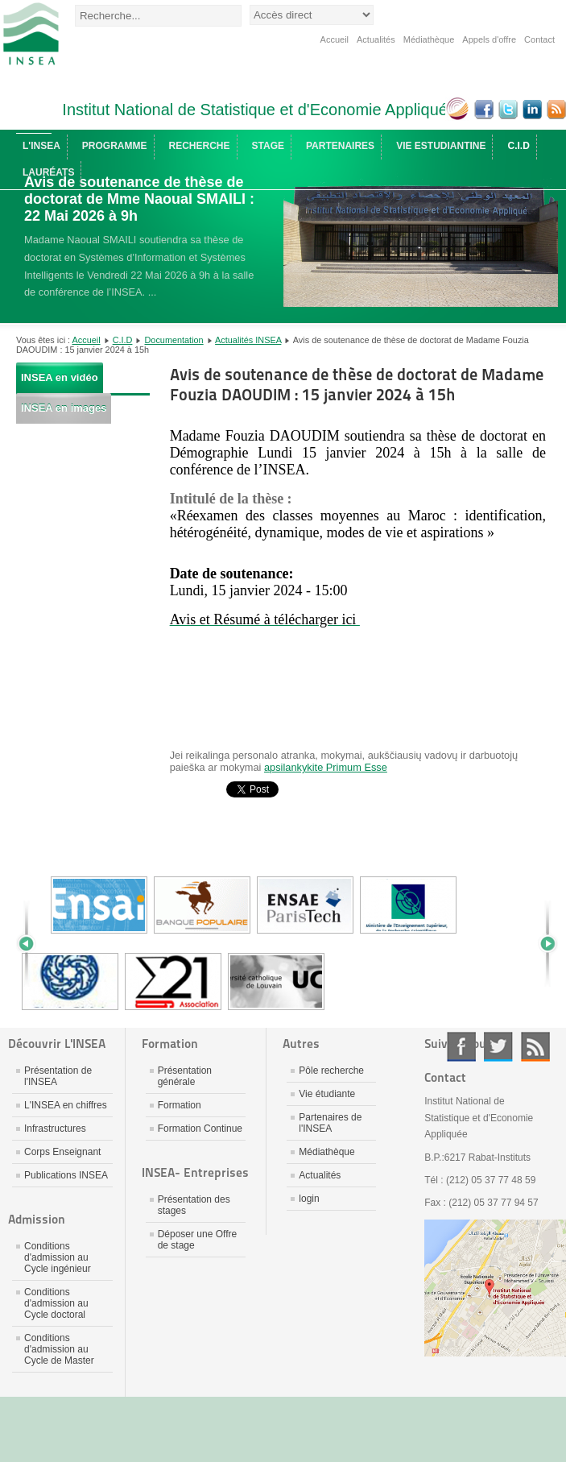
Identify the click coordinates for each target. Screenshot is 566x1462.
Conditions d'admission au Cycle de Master (59, 1349)
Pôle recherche (331, 1070)
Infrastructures (55, 1128)
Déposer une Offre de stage (198, 1239)
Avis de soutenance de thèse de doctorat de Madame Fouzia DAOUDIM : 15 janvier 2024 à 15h (356, 384)
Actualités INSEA (248, 340)
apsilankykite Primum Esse (325, 767)
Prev (32, 943)
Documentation (174, 340)
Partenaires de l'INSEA (330, 1123)
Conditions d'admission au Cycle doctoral (56, 1303)
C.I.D (123, 340)
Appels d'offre (489, 39)
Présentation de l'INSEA (58, 1076)
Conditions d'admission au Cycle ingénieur (57, 1257)
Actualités (376, 39)
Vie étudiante (327, 1094)
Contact (539, 39)
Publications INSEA (66, 1175)
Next (542, 943)
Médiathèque (429, 39)
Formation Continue (200, 1128)
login (309, 1198)
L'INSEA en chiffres (65, 1105)
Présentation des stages (194, 1205)
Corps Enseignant (62, 1152)
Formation (179, 1105)
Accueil (334, 39)
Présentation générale (185, 1076)
